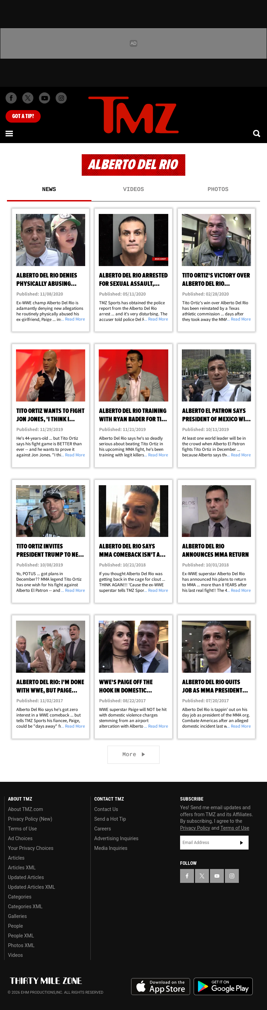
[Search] (257, 133)
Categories (19, 897)
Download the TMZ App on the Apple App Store (160, 986)
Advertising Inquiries (116, 838)
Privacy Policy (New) (30, 819)
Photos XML (21, 945)
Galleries (17, 916)
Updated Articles (26, 877)
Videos (133, 190)
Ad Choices (20, 838)
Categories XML (25, 906)
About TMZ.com (25, 809)
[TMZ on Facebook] (11, 98)
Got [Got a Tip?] (23, 116)
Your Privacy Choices (31, 848)
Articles (16, 858)
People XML (21, 935)
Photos (218, 190)
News (49, 190)
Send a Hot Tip (110, 819)
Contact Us (106, 809)
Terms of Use (22, 828)
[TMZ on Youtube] (44, 98)
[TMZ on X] (27, 98)
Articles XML (22, 867)
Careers (102, 828)
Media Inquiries (110, 848)
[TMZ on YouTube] (217, 876)
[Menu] (9, 133)
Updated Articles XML (31, 887)
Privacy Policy (195, 828)
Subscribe (242, 843)
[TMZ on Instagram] (61, 98)
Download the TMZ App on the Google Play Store (223, 986)
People (15, 926)
